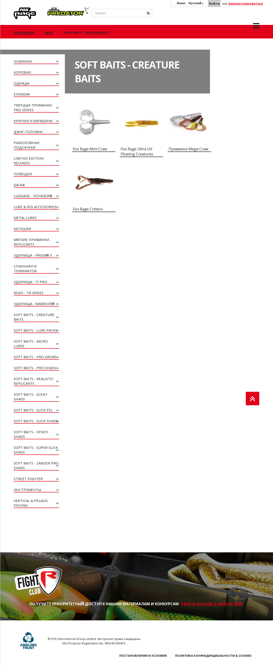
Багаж (19, 184)
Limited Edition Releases (28, 160)
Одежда (21, 83)
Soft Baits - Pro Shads (35, 367)
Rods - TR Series (28, 292)
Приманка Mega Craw (188, 148)
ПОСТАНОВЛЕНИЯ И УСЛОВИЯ (143, 655)
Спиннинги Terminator (25, 268)
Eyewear (22, 94)
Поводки (23, 174)
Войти (214, 3)
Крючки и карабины (33, 120)
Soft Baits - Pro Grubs (35, 356)
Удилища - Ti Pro (30, 281)
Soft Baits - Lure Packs (35, 330)
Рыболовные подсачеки (27, 145)
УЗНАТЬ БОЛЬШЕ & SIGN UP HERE (211, 603)
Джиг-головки (28, 131)
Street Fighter (28, 478)
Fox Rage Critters (88, 209)
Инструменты (27, 489)
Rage (18, 10)
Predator (55, 10)
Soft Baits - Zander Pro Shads (36, 465)
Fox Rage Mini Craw (90, 148)
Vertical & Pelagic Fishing (31, 503)
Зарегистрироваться (245, 3)
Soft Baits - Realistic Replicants (33, 381)
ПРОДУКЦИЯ (24, 33)
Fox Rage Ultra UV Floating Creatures (137, 151)
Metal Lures (25, 217)
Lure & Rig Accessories (35, 206)
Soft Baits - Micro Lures (31, 343)
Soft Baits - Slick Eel (33, 410)
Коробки (22, 72)
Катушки (22, 228)
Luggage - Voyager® (33, 195)
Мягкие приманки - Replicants (32, 242)
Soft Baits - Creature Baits (34, 317)
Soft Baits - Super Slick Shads (36, 449)
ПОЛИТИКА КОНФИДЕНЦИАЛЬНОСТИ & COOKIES (213, 655)
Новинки (23, 61)
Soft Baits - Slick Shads (36, 421)
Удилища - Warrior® (34, 303)
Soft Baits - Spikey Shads (31, 434)
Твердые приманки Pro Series (33, 107)
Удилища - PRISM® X (33, 255)
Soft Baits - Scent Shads (30, 396)
